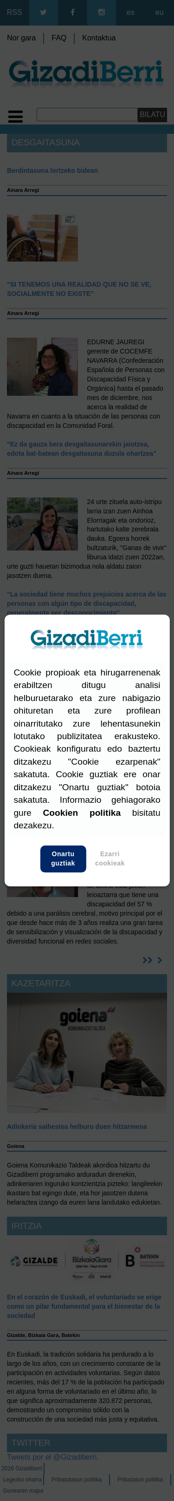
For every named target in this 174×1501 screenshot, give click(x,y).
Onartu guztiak (63, 859)
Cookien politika (82, 813)
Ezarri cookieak (110, 859)
